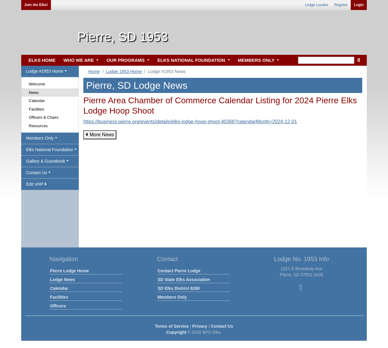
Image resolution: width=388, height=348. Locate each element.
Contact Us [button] (36, 172)
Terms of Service (172, 326)
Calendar (37, 100)
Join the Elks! (36, 5)
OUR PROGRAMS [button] (126, 60)
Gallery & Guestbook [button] (45, 161)
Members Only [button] (40, 138)
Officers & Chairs (44, 117)
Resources (38, 126)
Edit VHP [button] (36, 184)
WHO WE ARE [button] (79, 60)
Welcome (37, 84)
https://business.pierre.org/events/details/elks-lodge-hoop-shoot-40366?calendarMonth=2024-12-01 (190, 121)
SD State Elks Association (184, 279)
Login (359, 5)
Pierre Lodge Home (69, 270)
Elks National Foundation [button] (49, 149)
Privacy (199, 326)
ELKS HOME (41, 60)
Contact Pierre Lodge (179, 270)
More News (100, 134)
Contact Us (222, 326)
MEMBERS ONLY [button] (257, 60)
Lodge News (62, 279)
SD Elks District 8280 (179, 288)
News (34, 92)
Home (94, 71)
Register (341, 5)
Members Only (172, 297)
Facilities (36, 109)
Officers (58, 305)
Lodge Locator (316, 5)
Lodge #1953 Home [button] (44, 71)
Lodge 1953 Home (124, 71)
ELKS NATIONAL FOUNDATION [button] (191, 60)
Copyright (176, 332)
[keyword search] (326, 60)
